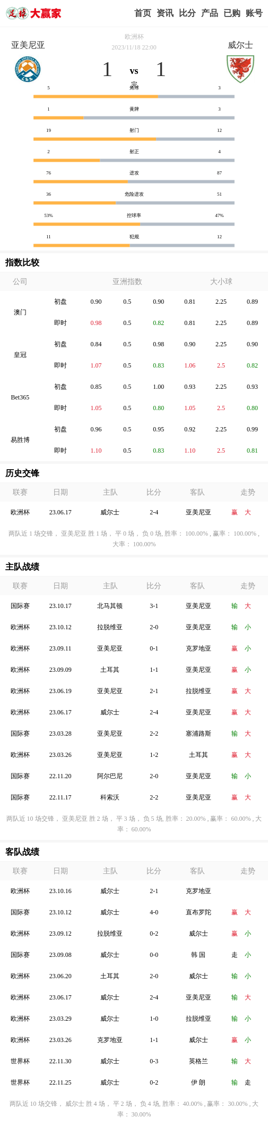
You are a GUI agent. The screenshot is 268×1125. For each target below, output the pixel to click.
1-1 (154, 669)
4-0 (154, 912)
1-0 (154, 1018)
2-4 (154, 512)
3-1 (154, 606)
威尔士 (240, 44)
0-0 (154, 955)
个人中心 (254, 13)
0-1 (154, 648)
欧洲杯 (134, 36)
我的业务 (231, 13)
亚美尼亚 (28, 44)
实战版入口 (209, 13)
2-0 (154, 627)
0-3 (154, 1061)
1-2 (154, 755)
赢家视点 (165, 13)
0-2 (154, 933)
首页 (142, 13)
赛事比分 (187, 13)
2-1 (154, 691)
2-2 (154, 733)
